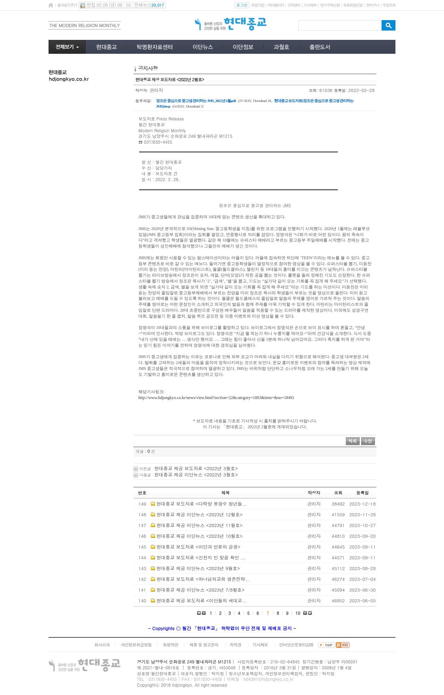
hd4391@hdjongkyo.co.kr (268, 679)
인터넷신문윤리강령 (296, 644)
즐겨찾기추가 (67, 5)
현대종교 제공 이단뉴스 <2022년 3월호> (196, 474)
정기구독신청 (330, 5)
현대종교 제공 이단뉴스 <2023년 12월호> (199, 514)
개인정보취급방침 (136, 644)
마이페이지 (275, 5)
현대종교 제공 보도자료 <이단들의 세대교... (201, 600)
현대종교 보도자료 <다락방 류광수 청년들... (201, 503)
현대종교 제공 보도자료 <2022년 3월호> (196, 468)
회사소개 (102, 644)
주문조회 (389, 5)
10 (298, 613)
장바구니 (372, 5)
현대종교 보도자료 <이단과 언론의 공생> (198, 546)
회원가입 (257, 5)
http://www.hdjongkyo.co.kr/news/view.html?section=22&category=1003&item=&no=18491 (216, 397)
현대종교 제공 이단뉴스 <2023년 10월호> (199, 536)
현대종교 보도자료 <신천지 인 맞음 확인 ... (201, 557)
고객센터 (293, 5)
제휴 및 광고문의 (203, 644)
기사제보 (310, 5)
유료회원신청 (352, 5)
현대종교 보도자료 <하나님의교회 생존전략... (203, 579)
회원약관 (170, 644)
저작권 (235, 644)
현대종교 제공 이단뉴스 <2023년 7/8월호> (200, 589)
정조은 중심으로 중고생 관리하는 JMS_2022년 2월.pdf (196, 101)
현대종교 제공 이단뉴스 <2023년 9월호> (198, 568)
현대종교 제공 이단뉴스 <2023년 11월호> (199, 525)
